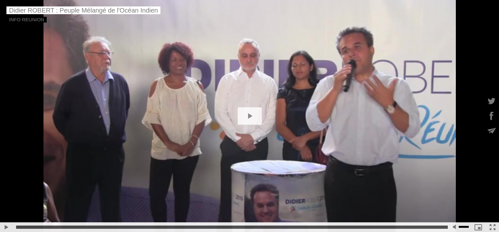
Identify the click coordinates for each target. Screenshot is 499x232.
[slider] (232, 227)
